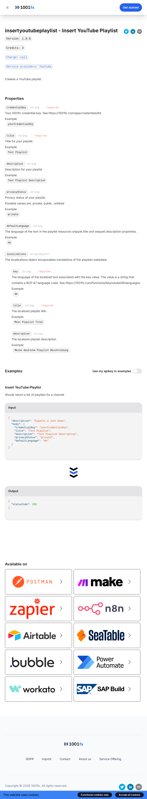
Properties (14, 98)
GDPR (30, 759)
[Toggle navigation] (7, 7)
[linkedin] (132, 31)
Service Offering (110, 759)
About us (85, 759)
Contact (65, 759)
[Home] (24, 7)
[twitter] (126, 31)
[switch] (137, 371)
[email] (139, 31)
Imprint (46, 759)
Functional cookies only (95, 794)
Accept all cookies (129, 794)
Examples (13, 371)
